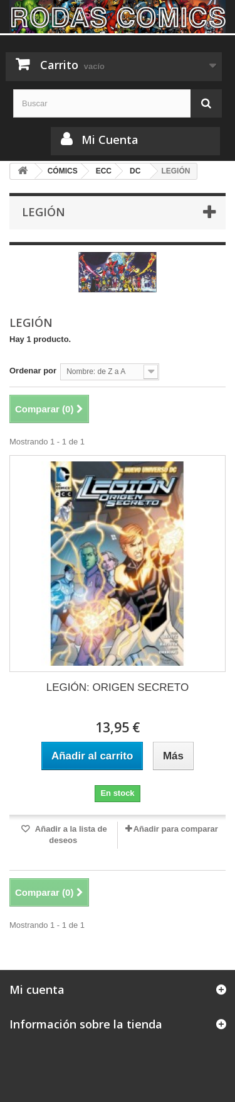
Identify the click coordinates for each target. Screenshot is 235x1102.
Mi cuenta (37, 989)
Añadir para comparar (175, 829)
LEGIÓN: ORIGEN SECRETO (117, 687)
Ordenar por (32, 370)
